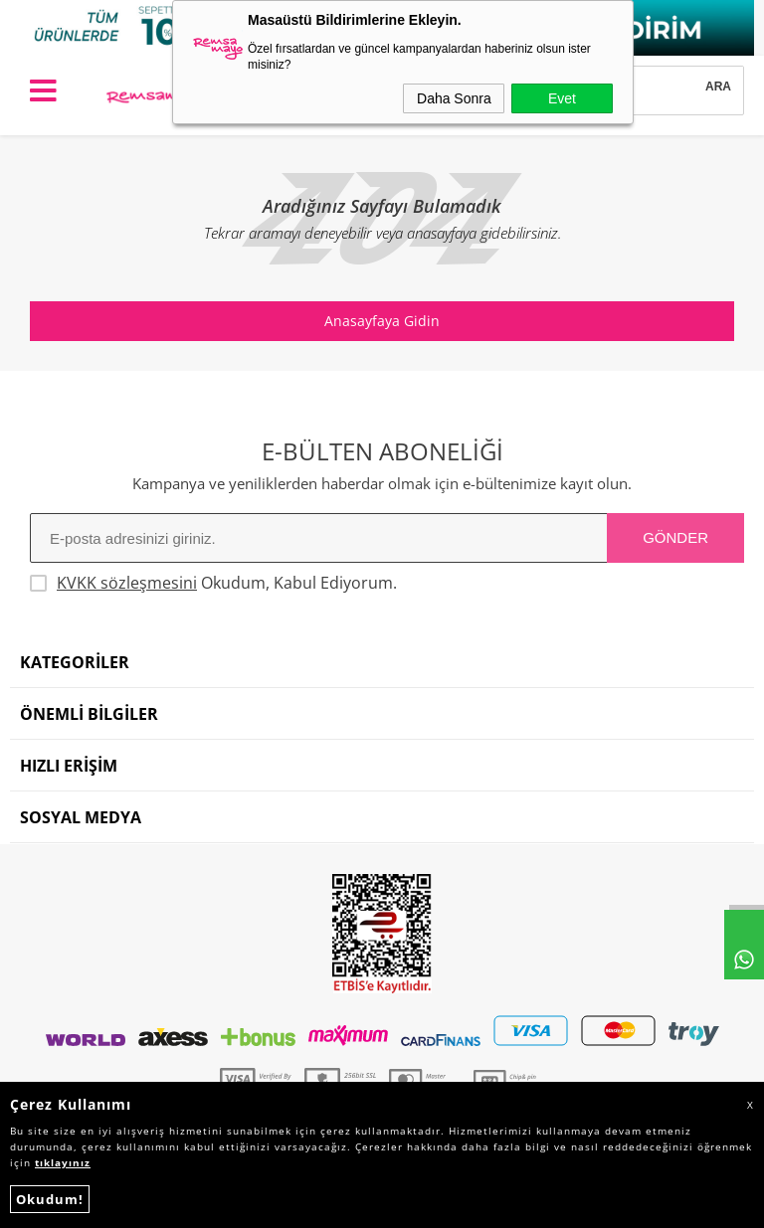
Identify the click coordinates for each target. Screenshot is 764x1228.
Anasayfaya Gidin (382, 320)
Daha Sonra (454, 98)
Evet (562, 98)
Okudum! (50, 1199)
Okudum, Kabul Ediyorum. (213, 583)
